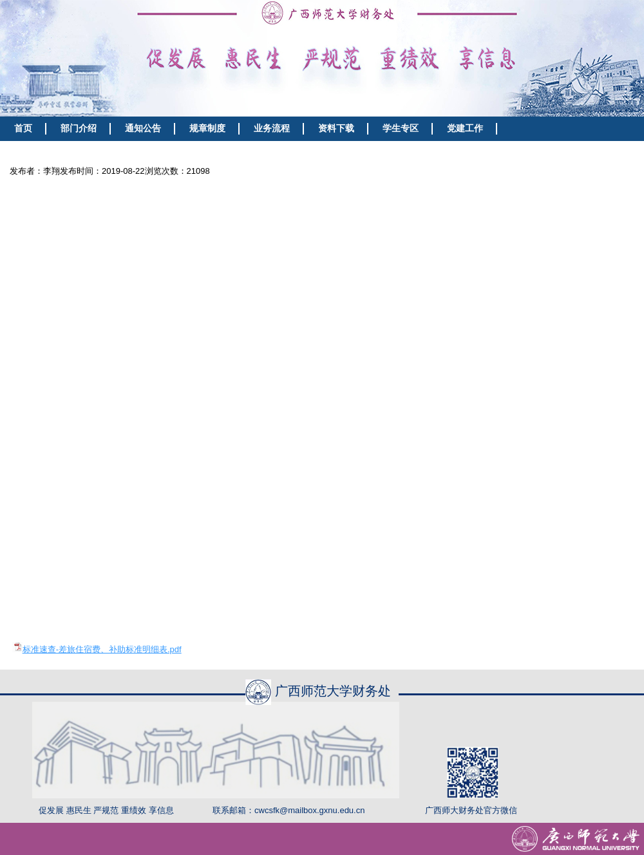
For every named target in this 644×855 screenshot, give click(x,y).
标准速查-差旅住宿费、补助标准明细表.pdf (102, 649)
